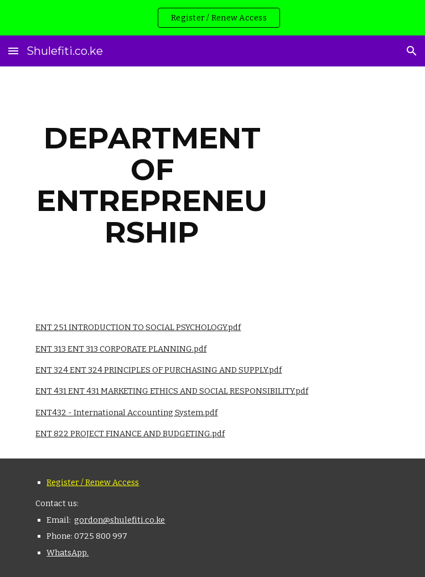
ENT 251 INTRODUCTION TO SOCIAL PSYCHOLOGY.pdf (138, 327)
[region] (212, 17)
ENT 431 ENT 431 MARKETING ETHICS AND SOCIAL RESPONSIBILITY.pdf (171, 391)
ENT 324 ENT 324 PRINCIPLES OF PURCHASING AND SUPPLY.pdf (158, 370)
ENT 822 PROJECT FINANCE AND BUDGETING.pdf (130, 434)
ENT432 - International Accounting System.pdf (126, 413)
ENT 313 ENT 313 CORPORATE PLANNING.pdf (120, 349)
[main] (152, 185)
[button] (13, 50)
